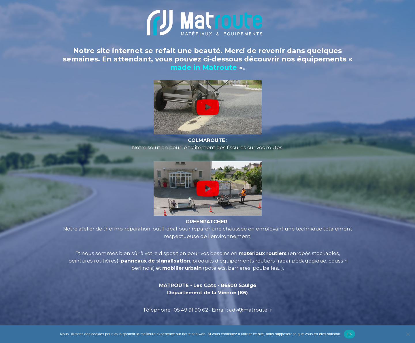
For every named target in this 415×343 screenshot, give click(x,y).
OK (349, 334)
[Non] (408, 334)
